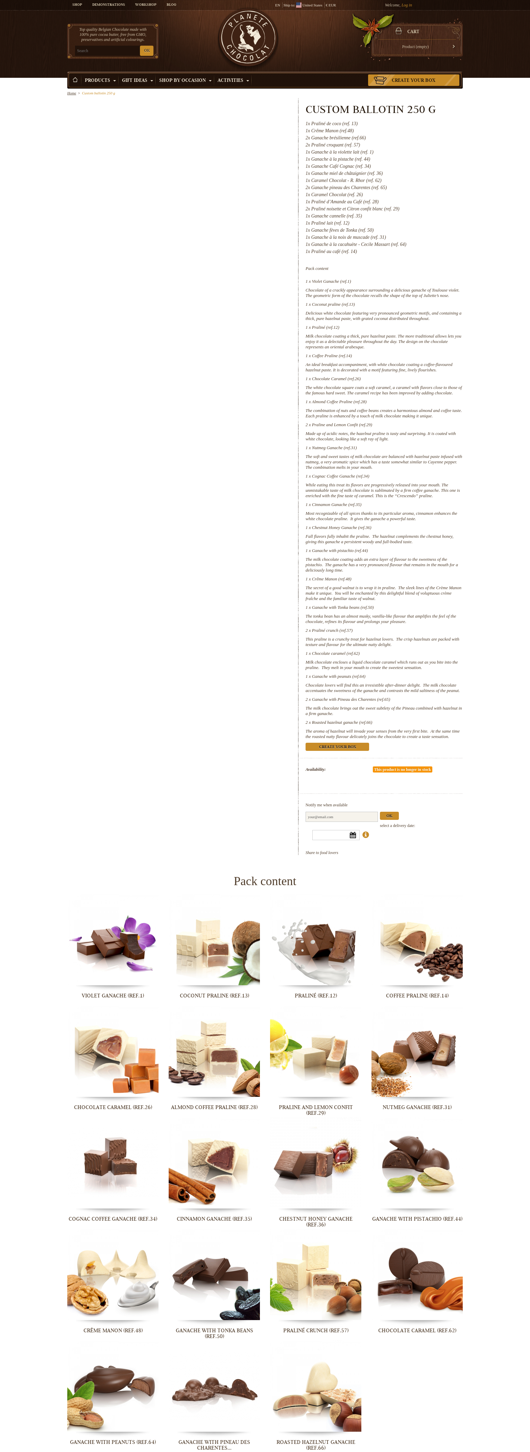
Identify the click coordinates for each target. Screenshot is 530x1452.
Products (100, 81)
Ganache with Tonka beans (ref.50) (343, 607)
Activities (233, 81)
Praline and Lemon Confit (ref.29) (342, 424)
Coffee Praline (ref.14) (332, 355)
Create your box (413, 81)
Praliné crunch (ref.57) (332, 630)
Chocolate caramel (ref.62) (336, 653)
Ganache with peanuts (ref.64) (338, 676)
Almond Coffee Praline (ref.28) (339, 401)
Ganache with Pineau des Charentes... (214, 1445)
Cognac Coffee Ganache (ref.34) (340, 476)
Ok (389, 816)
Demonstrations (108, 5)
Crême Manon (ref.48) (332, 578)
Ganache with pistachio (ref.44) (340, 550)
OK (147, 50)
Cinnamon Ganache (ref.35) (336, 504)
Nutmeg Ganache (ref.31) (334, 447)
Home (71, 93)
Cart (413, 32)
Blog (171, 5)
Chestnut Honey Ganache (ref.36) (341, 527)
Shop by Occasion (185, 81)
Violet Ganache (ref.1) (331, 281)
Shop (77, 5)
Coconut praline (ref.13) (333, 304)
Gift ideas (137, 81)
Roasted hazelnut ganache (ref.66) (342, 722)
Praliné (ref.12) (325, 327)
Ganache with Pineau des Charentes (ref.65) (351, 699)
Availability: (316, 769)
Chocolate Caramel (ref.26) (336, 378)
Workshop (145, 5)
